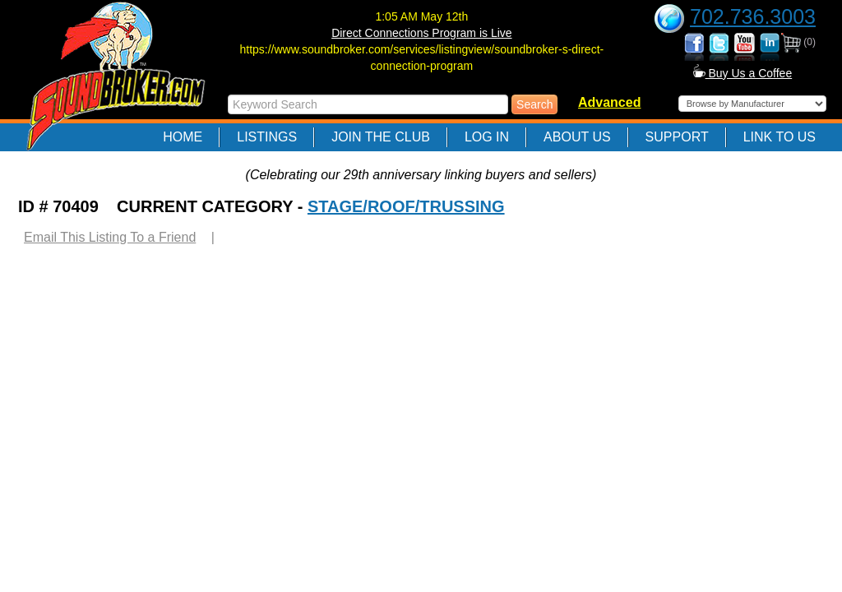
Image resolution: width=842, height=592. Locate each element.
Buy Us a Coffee (743, 73)
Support (677, 137)
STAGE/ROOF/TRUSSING (406, 206)
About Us (577, 137)
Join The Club (380, 137)
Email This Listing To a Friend (110, 237)
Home (182, 137)
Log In (487, 137)
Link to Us (779, 137)
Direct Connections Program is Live (421, 32)
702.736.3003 (753, 16)
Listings (267, 137)
